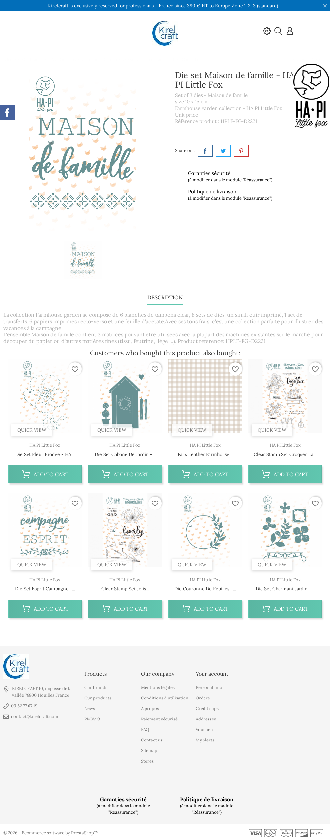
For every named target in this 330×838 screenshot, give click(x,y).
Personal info (209, 684)
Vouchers (205, 726)
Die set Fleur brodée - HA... (44, 454)
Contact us (152, 737)
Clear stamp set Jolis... (125, 588)
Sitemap (149, 747)
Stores (147, 758)
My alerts (205, 737)
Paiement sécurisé (159, 716)
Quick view (31, 430)
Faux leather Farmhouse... (205, 454)
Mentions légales (158, 684)
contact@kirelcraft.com (34, 713)
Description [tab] (165, 297)
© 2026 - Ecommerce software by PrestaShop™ (51, 830)
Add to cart (45, 474)
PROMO (92, 716)
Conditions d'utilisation (164, 695)
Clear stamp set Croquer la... (285, 454)
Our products (97, 695)
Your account (212, 670)
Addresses (206, 716)
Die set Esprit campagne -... (45, 588)
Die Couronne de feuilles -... (205, 588)
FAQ (145, 726)
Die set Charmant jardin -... (285, 588)
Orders (203, 695)
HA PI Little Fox (44, 445)
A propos (150, 705)
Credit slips (207, 705)
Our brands (95, 684)
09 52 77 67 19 (24, 703)
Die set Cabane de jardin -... (125, 454)
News (89, 705)
